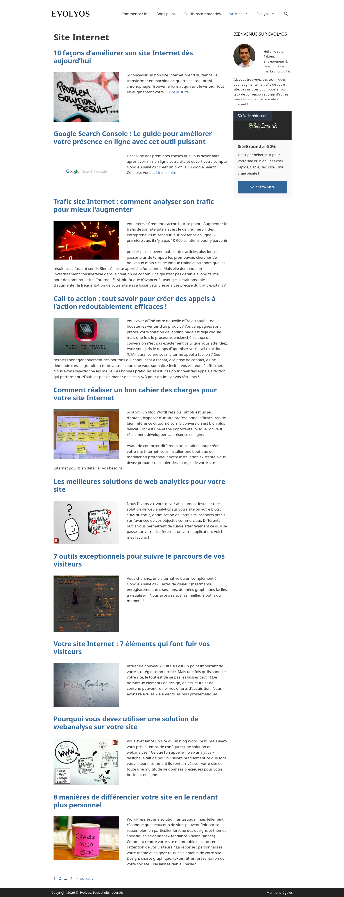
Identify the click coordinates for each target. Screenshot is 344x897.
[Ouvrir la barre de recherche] (286, 14)
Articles (240, 14)
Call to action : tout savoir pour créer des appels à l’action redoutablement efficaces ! (134, 302)
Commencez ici (134, 13)
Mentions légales (279, 892)
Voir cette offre (262, 187)
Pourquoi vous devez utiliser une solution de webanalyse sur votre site (126, 722)
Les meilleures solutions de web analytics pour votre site (139, 485)
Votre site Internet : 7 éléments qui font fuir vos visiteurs (132, 647)
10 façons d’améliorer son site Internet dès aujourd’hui (123, 56)
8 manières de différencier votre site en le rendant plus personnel (136, 800)
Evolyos (267, 14)
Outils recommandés (202, 13)
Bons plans (166, 13)
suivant (84, 878)
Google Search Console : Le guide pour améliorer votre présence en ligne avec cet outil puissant (133, 137)
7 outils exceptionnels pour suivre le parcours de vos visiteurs (139, 560)
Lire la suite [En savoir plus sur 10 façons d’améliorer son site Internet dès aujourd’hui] (179, 91)
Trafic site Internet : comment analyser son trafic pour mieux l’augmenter (134, 205)
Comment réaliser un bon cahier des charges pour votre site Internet (135, 393)
